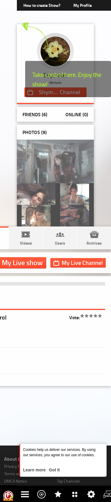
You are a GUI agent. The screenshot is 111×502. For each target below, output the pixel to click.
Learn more (35, 470)
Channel (82, 262)
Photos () (34, 132)
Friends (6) (34, 114)
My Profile (82, 5)
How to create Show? (41, 5)
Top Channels (68, 481)
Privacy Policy (16, 466)
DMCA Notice (15, 481)
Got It (53, 470)
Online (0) (76, 114)
